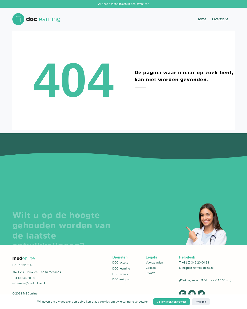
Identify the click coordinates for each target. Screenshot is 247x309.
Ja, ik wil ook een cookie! (171, 301)
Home (201, 19)
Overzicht (220, 19)
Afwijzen (201, 301)
